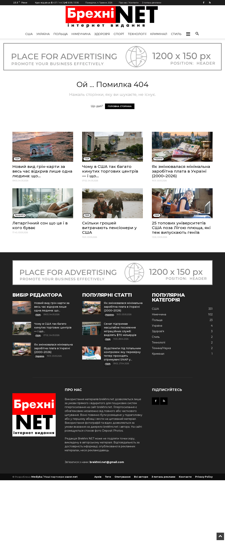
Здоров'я (102, 34)
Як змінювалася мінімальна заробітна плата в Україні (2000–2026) (181, 171)
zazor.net (71, 476)
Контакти (185, 476)
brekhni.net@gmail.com (107, 462)
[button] (188, 34)
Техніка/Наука (161, 348)
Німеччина (81, 34)
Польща (60, 34)
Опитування (122, 476)
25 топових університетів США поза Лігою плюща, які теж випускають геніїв (181, 228)
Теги (108, 476)
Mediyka (36, 476)
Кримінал (158, 34)
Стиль (176, 34)
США (29, 34)
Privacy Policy (204, 476)
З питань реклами (151, 2)
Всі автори (141, 476)
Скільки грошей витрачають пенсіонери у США (109, 228)
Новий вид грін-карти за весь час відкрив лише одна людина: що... (42, 171)
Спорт (119, 34)
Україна (43, 34)
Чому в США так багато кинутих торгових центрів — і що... (110, 171)
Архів (97, 476)
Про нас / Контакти (129, 2)
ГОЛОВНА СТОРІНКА (120, 106)
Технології (137, 34)
